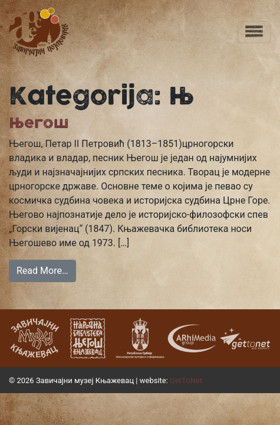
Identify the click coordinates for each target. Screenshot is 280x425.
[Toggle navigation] (254, 32)
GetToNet (186, 380)
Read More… (42, 270)
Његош (39, 123)
